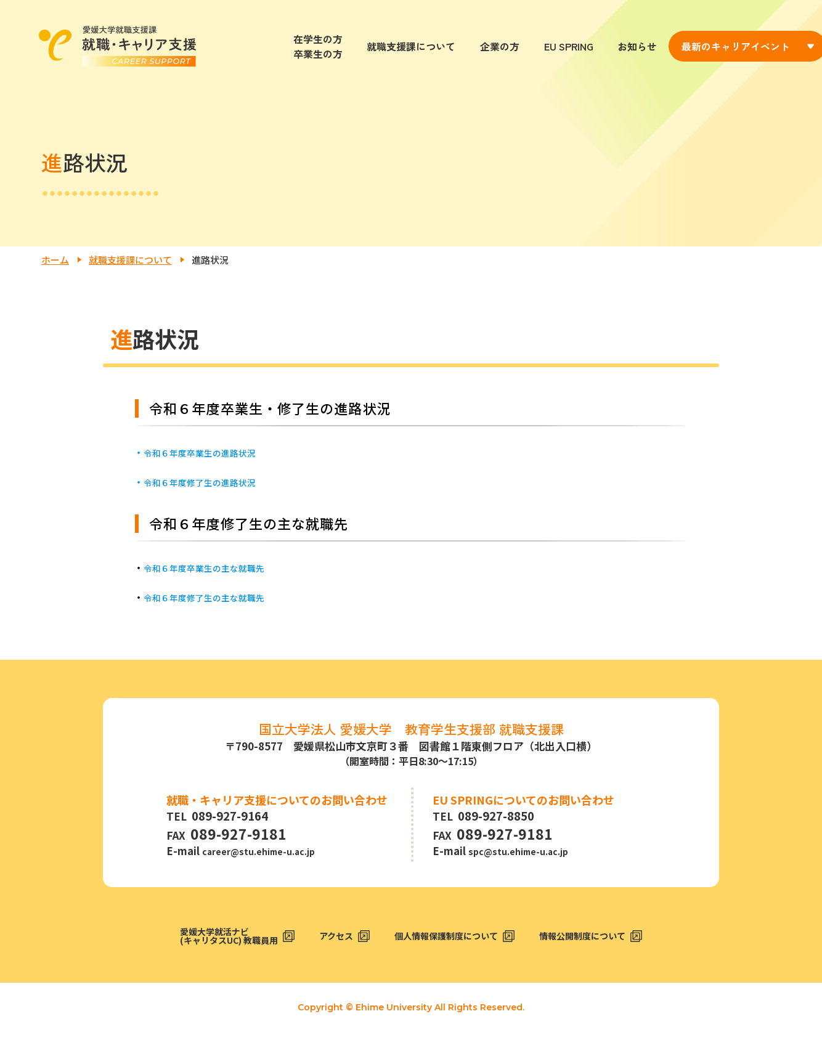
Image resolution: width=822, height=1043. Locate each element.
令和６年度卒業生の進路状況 (208, 452)
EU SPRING (568, 46)
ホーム (55, 259)
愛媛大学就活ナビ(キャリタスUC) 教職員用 (206, 944)
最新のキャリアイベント (736, 46)
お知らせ (637, 46)
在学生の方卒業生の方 (318, 46)
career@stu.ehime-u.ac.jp (269, 853)
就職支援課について (411, 46)
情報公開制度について (608, 943)
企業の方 (499, 46)
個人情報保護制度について (452, 943)
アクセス (327, 943)
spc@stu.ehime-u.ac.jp (528, 853)
